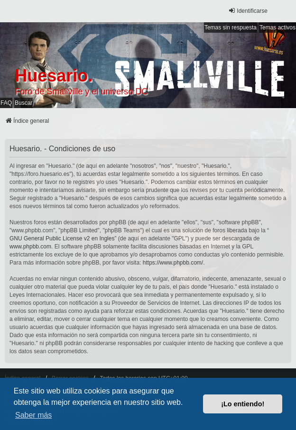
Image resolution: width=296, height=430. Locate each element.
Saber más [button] (33, 415)
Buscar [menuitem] (23, 103)
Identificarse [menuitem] (248, 10)
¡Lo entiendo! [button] (242, 404)
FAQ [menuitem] (6, 103)
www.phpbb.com (30, 246)
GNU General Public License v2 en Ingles (61, 238)
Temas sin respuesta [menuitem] (230, 27)
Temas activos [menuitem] (277, 27)
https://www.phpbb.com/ (173, 262)
